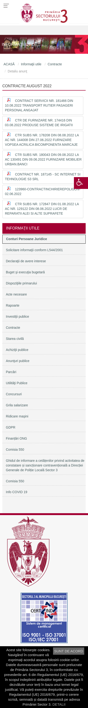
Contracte (55, 64)
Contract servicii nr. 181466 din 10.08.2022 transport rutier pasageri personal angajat (39, 105)
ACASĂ (9, 64)
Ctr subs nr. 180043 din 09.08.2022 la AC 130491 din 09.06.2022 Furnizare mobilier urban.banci (43, 159)
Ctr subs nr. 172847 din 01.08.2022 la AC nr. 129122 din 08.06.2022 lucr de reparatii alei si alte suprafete (42, 208)
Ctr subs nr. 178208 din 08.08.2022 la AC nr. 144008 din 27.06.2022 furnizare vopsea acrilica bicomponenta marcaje (42, 139)
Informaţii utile (31, 64)
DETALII (58, 704)
